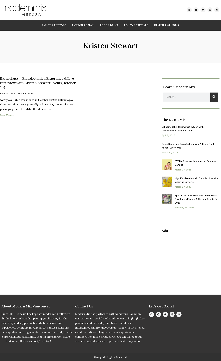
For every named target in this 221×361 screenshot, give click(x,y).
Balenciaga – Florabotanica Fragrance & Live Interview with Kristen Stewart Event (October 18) (38, 83)
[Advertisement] (187, 257)
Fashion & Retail (83, 25)
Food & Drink (109, 25)
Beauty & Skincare (136, 25)
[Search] (214, 97)
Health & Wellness (166, 25)
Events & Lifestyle (54, 25)
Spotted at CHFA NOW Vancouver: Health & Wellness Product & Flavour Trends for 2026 (196, 199)
